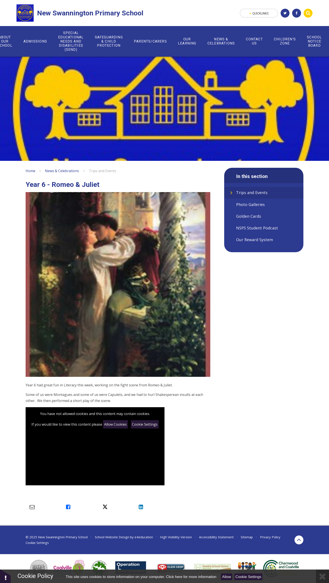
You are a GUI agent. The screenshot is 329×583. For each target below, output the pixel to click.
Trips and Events (102, 170)
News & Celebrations (62, 170)
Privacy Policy (270, 537)
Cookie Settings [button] (37, 542)
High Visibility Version (176, 537)
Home (30, 170)
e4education (144, 537)
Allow (226, 577)
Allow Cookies (115, 424)
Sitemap (247, 537)
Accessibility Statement (216, 537)
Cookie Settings (145, 424)
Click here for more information (191, 577)
